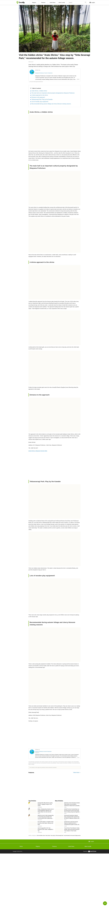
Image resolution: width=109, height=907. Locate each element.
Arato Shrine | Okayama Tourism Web (38, 450)
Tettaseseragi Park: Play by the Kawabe (42, 99)
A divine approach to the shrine (40, 95)
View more (76, 772)
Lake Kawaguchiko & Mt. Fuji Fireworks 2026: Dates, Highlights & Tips (45, 829)
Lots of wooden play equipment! (40, 101)
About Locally (88, 846)
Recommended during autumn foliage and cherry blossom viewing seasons (51, 103)
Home (21, 846)
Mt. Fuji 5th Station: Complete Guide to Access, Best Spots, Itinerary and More (45, 823)
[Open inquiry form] (105, 903)
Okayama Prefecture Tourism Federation (43, 73)
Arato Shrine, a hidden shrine (39, 90)
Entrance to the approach (38, 97)
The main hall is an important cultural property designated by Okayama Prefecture (53, 93)
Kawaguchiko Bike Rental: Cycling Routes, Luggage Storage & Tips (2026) (45, 804)
